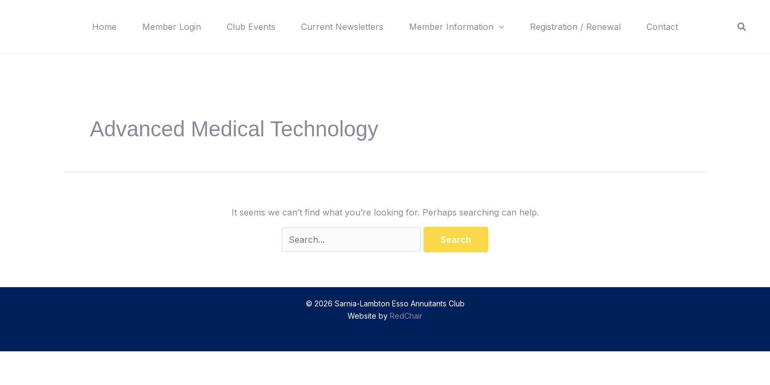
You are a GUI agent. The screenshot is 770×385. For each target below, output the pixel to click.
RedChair (406, 315)
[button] (499, 26)
